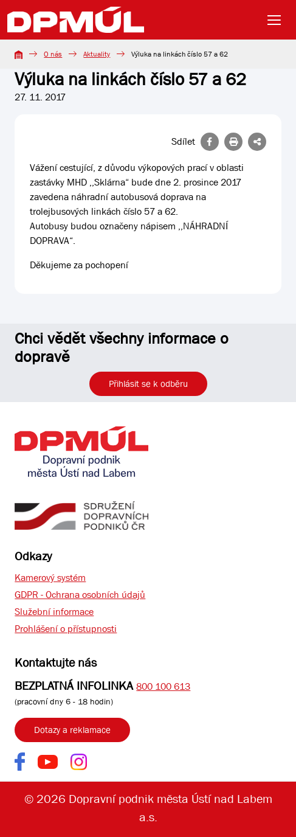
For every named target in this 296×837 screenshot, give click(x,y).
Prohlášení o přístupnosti (66, 628)
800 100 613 (163, 686)
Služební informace (54, 611)
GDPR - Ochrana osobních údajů (80, 594)
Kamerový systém (50, 577)
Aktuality (96, 54)
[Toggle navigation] (278, 20)
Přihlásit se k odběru (148, 384)
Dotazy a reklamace (72, 730)
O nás (53, 54)
